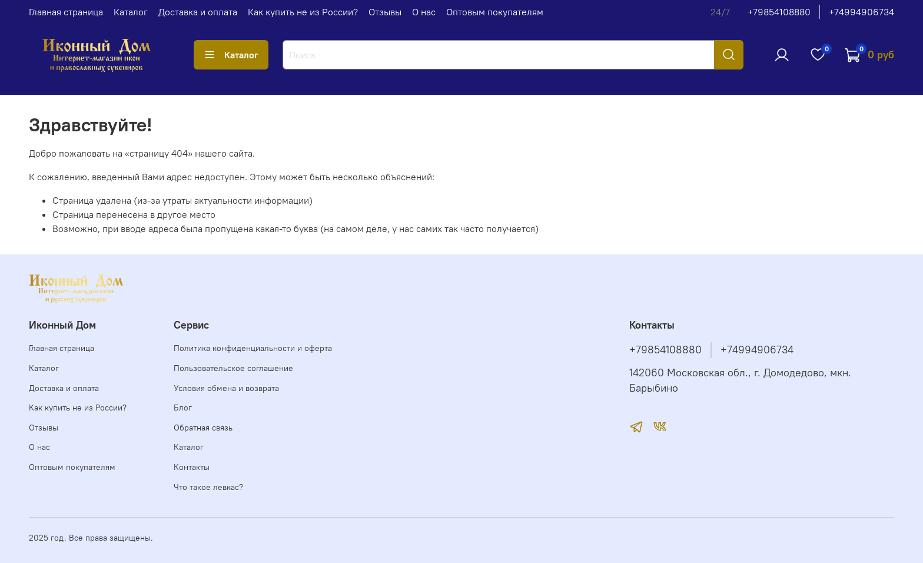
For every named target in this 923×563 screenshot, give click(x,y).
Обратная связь (203, 427)
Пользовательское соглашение (233, 368)
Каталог (131, 12)
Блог (183, 407)
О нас (424, 12)
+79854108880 (779, 12)
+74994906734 (861, 12)
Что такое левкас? (208, 487)
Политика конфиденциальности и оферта (253, 348)
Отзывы (384, 12)
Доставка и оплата (197, 12)
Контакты (192, 467)
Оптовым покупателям (494, 12)
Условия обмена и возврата (226, 388)
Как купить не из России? (303, 12)
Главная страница (66, 12)
